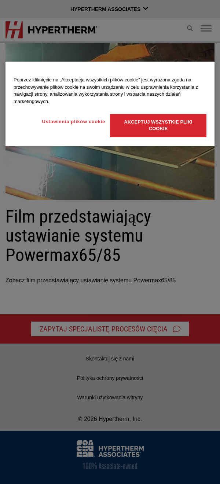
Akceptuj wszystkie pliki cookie (158, 125)
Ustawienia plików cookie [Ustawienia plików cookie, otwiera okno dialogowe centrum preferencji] (73, 121)
